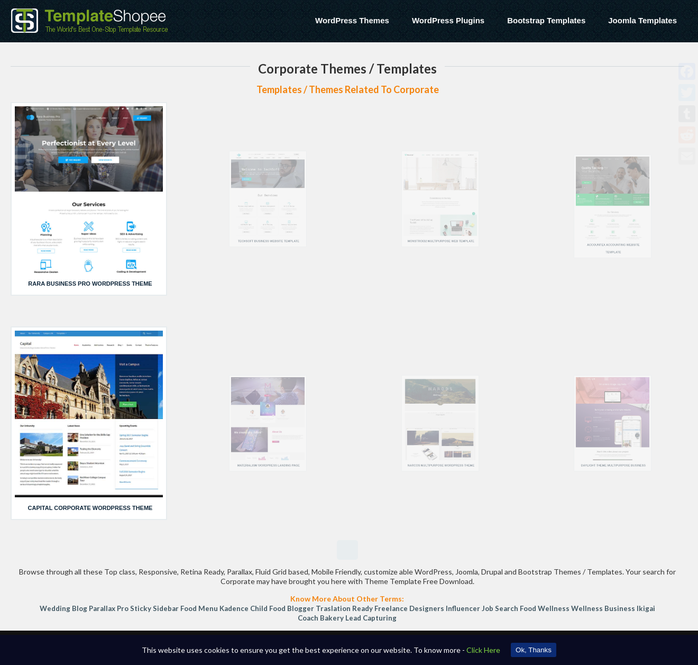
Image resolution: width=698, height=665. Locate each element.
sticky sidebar (154, 608)
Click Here (483, 649)
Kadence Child (243, 608)
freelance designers (409, 608)
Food (528, 608)
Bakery (332, 618)
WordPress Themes (352, 20)
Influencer (463, 608)
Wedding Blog (63, 608)
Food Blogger (291, 608)
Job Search (500, 608)
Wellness (554, 608)
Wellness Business (603, 608)
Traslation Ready (344, 608)
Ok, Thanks (534, 650)
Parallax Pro (108, 608)
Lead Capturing (371, 618)
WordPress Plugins (448, 20)
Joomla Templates (642, 20)
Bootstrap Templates (546, 20)
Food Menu (199, 608)
